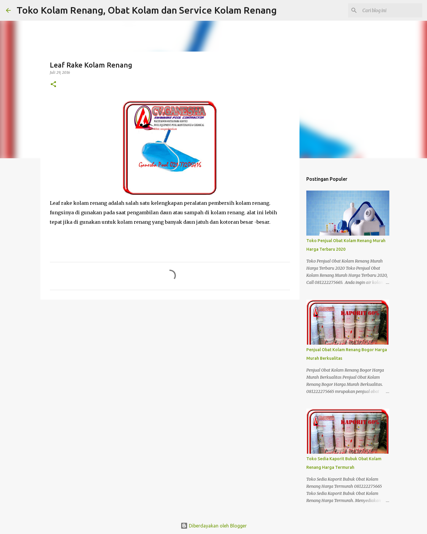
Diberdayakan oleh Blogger (214, 525)
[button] (53, 85)
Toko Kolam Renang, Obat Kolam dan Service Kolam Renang (147, 10)
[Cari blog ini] (391, 10)
